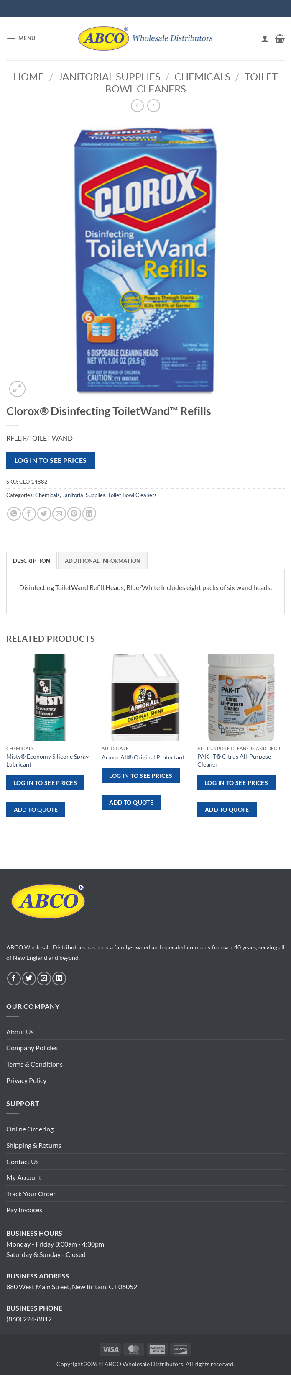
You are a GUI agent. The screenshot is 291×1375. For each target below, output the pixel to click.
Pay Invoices (24, 1209)
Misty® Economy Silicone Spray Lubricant (47, 760)
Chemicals (202, 76)
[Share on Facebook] (29, 514)
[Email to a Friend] (59, 514)
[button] (21, 38)
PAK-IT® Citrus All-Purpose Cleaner (234, 760)
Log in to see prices (51, 460)
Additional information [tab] (103, 560)
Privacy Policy (26, 1080)
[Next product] (137, 105)
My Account (23, 1177)
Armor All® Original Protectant (143, 757)
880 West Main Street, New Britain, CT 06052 (71, 1286)
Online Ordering (30, 1129)
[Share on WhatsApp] (14, 514)
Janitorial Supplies (109, 76)
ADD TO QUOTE (36, 809)
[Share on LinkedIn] (89, 514)
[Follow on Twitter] (29, 978)
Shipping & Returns (33, 1145)
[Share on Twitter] (44, 514)
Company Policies (32, 1048)
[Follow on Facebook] (14, 978)
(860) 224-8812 (29, 1319)
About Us (20, 1032)
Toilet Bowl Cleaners (132, 495)
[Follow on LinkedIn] (59, 978)
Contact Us (22, 1161)
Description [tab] (31, 560)
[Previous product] (153, 105)
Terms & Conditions (34, 1064)
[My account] (265, 38)
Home (28, 76)
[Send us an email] (44, 978)
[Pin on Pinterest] (74, 514)
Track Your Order (31, 1194)
